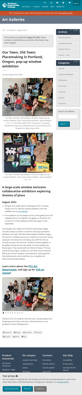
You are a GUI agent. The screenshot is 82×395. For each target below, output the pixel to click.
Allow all (27, 389)
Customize (40, 389)
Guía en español (48, 368)
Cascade (61, 69)
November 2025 (65, 43)
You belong (47, 360)
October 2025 (64, 49)
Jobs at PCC (47, 371)
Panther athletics (49, 364)
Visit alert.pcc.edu (65, 13)
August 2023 (22, 30)
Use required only (11, 389)
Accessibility (67, 360)
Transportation (27, 364)
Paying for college (8, 370)
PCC (3, 30)
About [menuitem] (52, 6)
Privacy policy (68, 364)
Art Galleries (13, 19)
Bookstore (26, 371)
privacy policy (63, 382)
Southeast (62, 92)
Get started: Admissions (6, 364)
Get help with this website (69, 369)
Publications (62, 80)
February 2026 (64, 38)
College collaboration (65, 74)
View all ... (63, 55)
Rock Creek (62, 86)
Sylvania (61, 98)
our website (23, 211)
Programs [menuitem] (36, 6)
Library (25, 368)
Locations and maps (29, 360)
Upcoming (62, 103)
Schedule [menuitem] (45, 6)
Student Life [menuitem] (60, 6)
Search (63, 124)
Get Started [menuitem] (26, 6)
